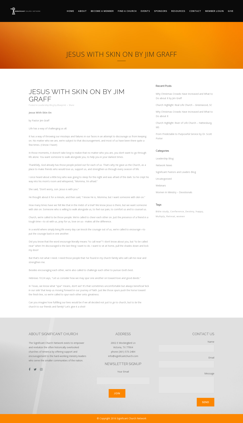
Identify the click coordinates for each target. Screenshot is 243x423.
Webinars (161, 185)
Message (186, 382)
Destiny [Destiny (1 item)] (189, 211)
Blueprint (61, 105)
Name (186, 346)
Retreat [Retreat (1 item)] (170, 216)
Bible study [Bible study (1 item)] (162, 211)
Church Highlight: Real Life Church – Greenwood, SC (184, 105)
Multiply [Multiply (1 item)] (160, 216)
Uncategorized (164, 178)
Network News (164, 165)
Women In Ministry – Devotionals (174, 192)
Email (186, 362)
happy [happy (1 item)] (199, 211)
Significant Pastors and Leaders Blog (176, 172)
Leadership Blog (46, 105)
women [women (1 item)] (181, 216)
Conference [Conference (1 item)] (177, 211)
